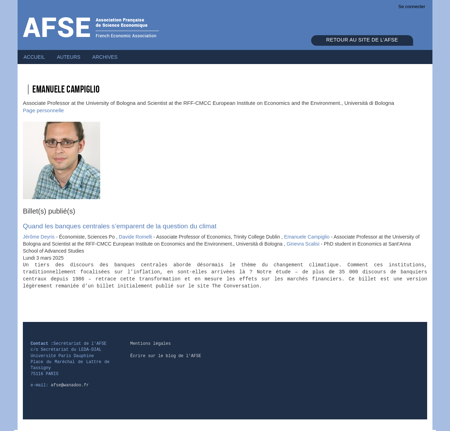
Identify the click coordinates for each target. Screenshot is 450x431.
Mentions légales (150, 343)
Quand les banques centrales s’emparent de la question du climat (120, 226)
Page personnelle (43, 110)
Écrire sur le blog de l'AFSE (165, 356)
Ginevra (304, 244)
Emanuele (307, 237)
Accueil (34, 57)
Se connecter (411, 6)
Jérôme (39, 237)
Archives (105, 57)
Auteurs (69, 57)
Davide (136, 237)
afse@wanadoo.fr (70, 385)
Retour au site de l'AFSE (362, 40)
